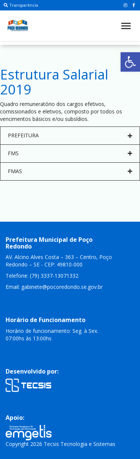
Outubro (46, 205)
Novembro (49, 212)
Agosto (44, 190)
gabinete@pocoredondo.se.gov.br (62, 337)
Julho (42, 182)
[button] (130, 62)
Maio (42, 167)
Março (44, 152)
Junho (43, 175)
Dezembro (49, 220)
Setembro (48, 197)
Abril (41, 160)
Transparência (21, 5)
